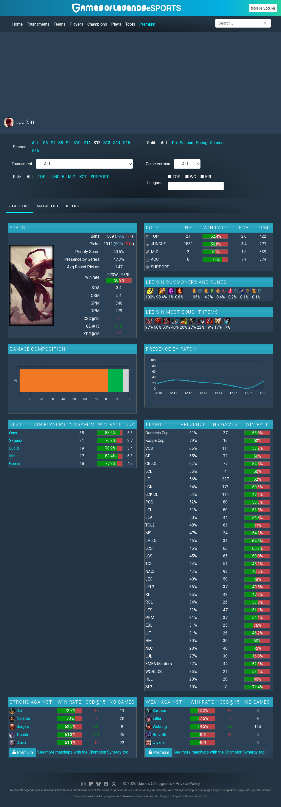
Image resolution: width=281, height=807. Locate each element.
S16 (35, 150)
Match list (48, 206)
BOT (83, 176)
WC (193, 176)
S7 (53, 142)
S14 (116, 142)
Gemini (15, 463)
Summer (217, 142)
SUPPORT (100, 176)
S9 (68, 142)
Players (76, 24)
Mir (12, 456)
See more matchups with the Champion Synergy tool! (70, 752)
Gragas (19, 726)
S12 (97, 142)
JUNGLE (56, 176)
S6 (45, 142)
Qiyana (155, 742)
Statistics (19, 206)
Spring (201, 142)
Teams (60, 24)
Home (17, 24)
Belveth (155, 734)
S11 (87, 142)
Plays (116, 24)
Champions (97, 24)
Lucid (14, 448)
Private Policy (187, 783)
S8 (60, 142)
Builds (72, 206)
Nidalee (19, 718)
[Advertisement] (140, 71)
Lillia (153, 718)
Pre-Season (182, 142)
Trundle (19, 734)
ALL (35, 142)
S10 (77, 142)
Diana (17, 742)
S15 (126, 142)
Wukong (156, 726)
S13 (106, 142)
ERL (208, 176)
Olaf (16, 710)
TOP (42, 176)
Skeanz (15, 440)
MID (71, 176)
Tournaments (38, 24)
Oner (13, 432)
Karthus (155, 710)
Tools (130, 24)
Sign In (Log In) (263, 8)
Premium (147, 24)
